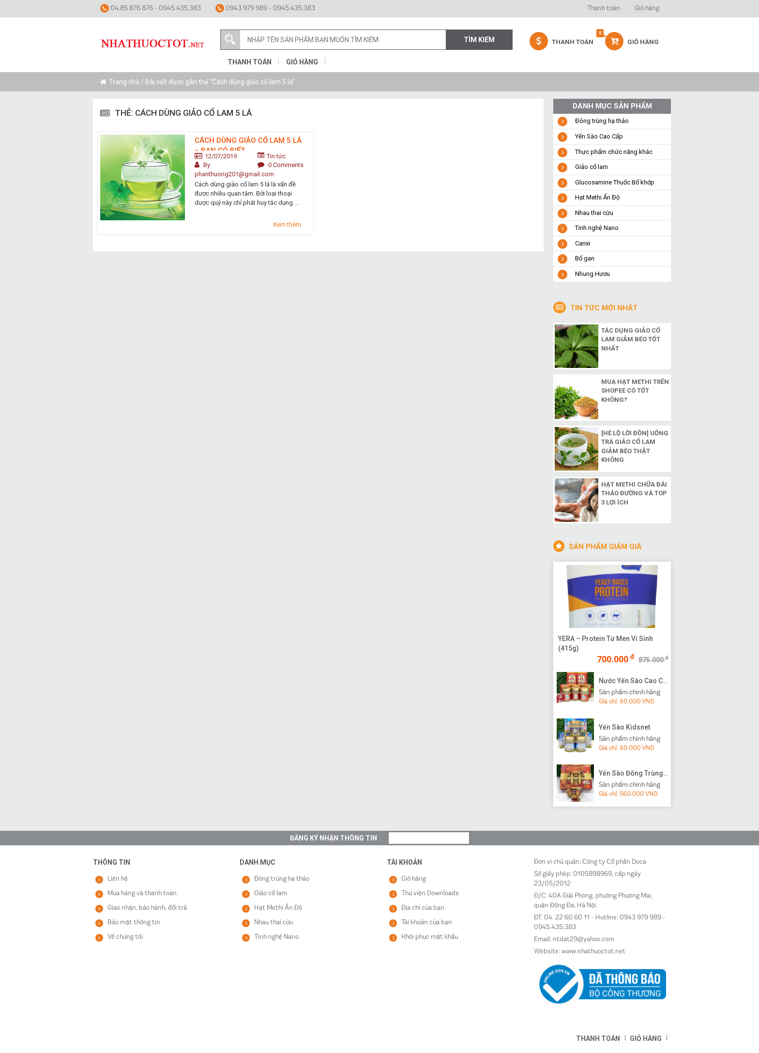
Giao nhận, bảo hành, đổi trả (147, 908)
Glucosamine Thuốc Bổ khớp (614, 182)
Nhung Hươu (592, 273)
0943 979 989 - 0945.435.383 (265, 8)
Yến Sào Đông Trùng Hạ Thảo (633, 773)
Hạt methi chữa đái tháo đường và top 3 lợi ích (634, 493)
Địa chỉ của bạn (422, 908)
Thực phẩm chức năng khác (614, 151)
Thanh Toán (561, 41)
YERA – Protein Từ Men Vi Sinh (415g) (605, 643)
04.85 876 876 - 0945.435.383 (150, 8)
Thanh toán (603, 8)
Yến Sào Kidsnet (624, 727)
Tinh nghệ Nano (597, 227)
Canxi (582, 243)
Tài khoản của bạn (426, 922)
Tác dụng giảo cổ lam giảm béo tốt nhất (630, 339)
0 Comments (286, 164)
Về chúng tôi (125, 937)
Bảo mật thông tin (133, 922)
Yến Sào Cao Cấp (599, 136)
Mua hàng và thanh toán (142, 893)
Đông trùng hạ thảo (602, 120)
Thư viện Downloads (430, 893)
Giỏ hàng (647, 8)
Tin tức (276, 156)
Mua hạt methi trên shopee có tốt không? (635, 390)
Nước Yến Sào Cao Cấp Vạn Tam (633, 681)
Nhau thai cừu (594, 212)
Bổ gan (584, 258)
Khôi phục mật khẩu (429, 937)
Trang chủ (124, 82)
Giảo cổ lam (591, 166)
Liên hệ (117, 879)
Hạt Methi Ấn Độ (597, 197)
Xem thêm (287, 224)
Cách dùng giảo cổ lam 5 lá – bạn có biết (248, 143)
